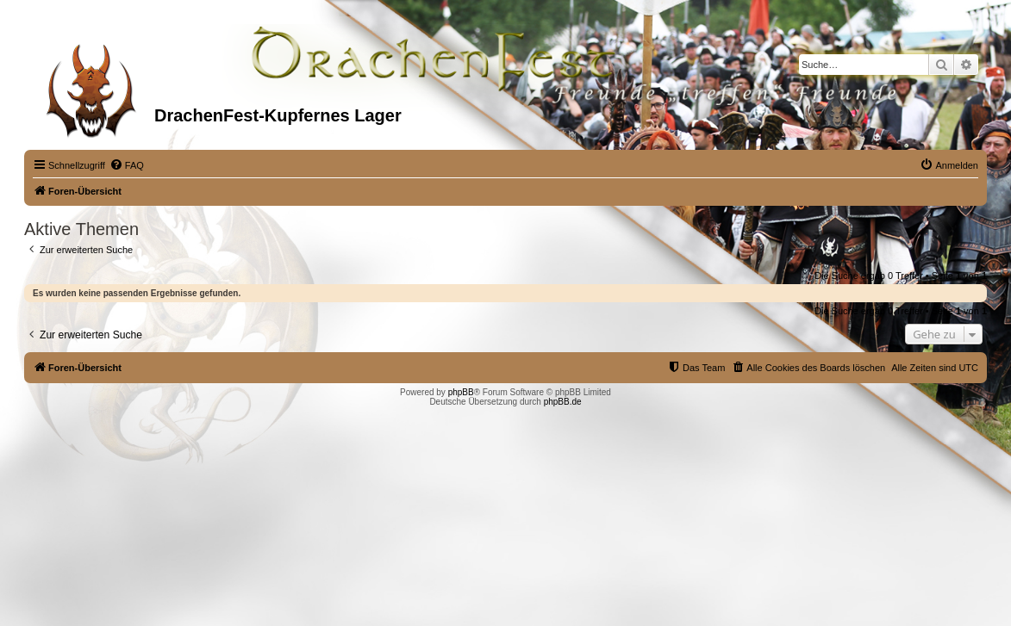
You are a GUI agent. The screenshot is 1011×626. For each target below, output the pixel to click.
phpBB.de (563, 401)
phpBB (461, 392)
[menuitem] (126, 165)
